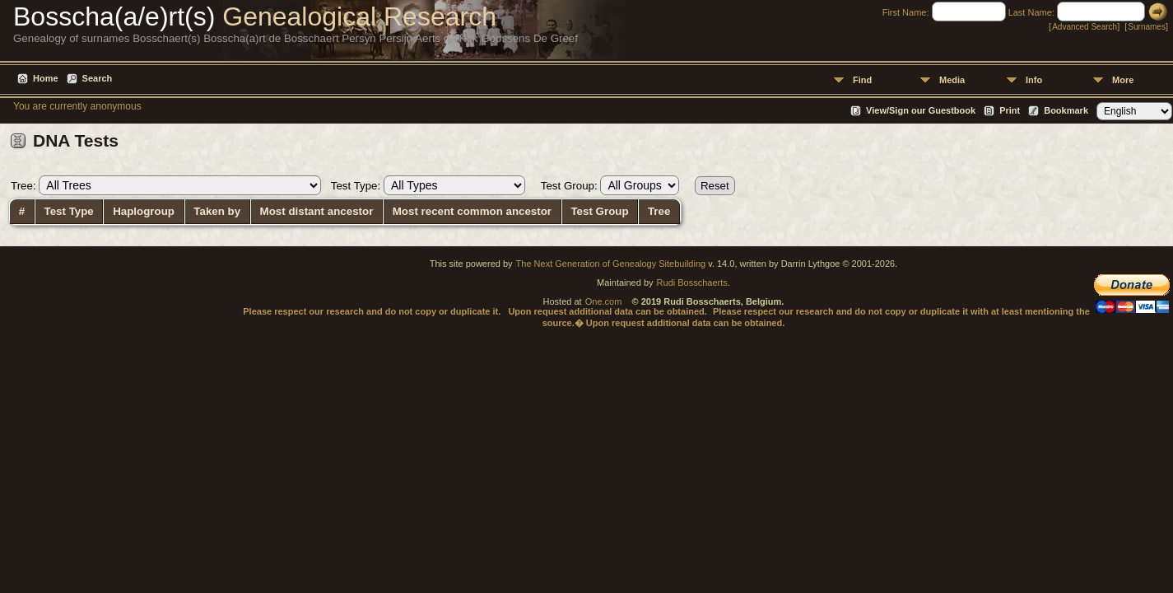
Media (952, 80)
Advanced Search (1084, 26)
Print (1009, 110)
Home (45, 78)
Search (97, 78)
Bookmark (1066, 110)
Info (1034, 80)
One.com (603, 301)
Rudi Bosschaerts (692, 282)
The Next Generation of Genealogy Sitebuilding (611, 263)
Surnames (1147, 26)
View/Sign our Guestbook (920, 110)
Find (862, 80)
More (1122, 80)
